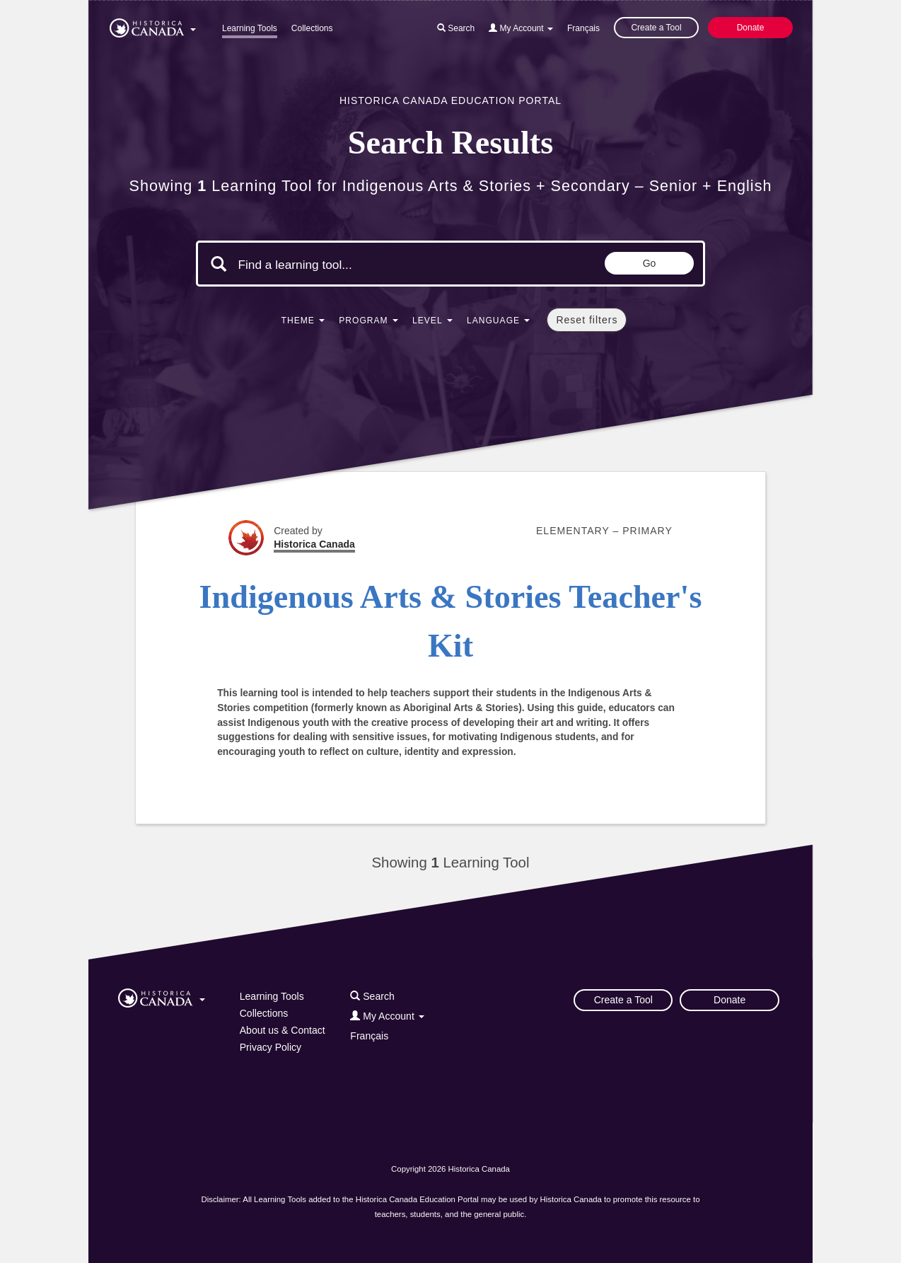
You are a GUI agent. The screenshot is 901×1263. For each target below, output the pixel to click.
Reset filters (586, 319)
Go (649, 263)
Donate (751, 28)
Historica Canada (314, 544)
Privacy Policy (270, 1047)
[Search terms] (357, 265)
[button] (153, 25)
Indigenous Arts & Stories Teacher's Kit (450, 621)
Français (583, 28)
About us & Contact (282, 1030)
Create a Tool (656, 28)
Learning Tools (249, 28)
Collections (312, 28)
